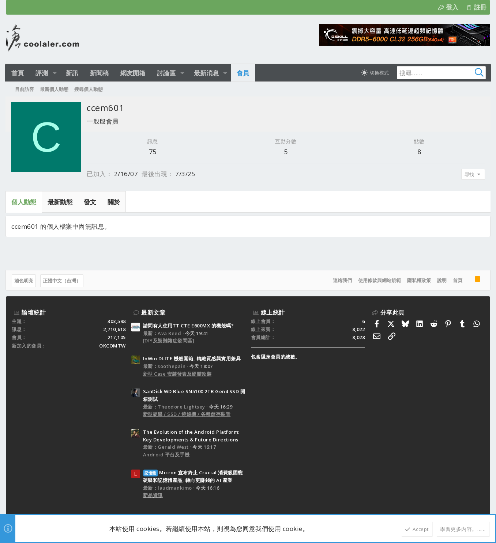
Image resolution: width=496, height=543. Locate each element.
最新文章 (153, 312)
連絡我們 (342, 280)
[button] (55, 73)
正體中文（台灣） (62, 280)
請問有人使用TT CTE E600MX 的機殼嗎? (188, 325)
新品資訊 (153, 495)
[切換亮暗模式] (373, 72)
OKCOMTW (112, 345)
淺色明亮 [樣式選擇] (24, 280)
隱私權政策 (419, 280)
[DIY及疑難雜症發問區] (169, 340)
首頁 (457, 280)
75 (153, 151)
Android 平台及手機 (166, 454)
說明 (441, 280)
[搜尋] (438, 73)
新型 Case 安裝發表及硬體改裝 (177, 374)
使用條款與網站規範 (379, 280)
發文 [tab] (90, 202)
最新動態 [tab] (60, 202)
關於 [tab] (114, 202)
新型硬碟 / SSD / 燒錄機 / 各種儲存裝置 (187, 414)
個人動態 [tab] (24, 202)
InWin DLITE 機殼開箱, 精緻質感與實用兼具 (192, 358)
